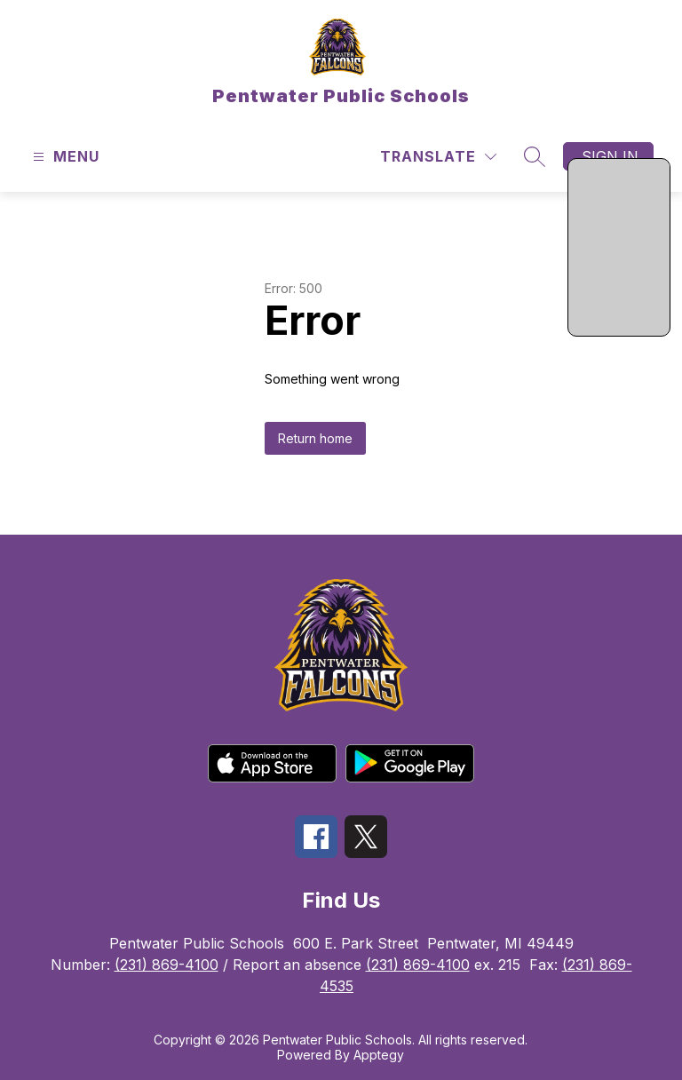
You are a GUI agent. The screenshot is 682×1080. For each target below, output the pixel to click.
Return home (315, 438)
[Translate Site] (438, 157)
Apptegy (378, 1054)
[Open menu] (63, 157)
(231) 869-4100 (166, 964)
